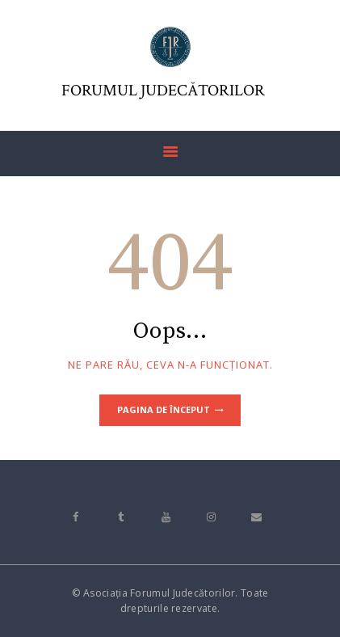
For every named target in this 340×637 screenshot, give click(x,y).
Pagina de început (163, 409)
